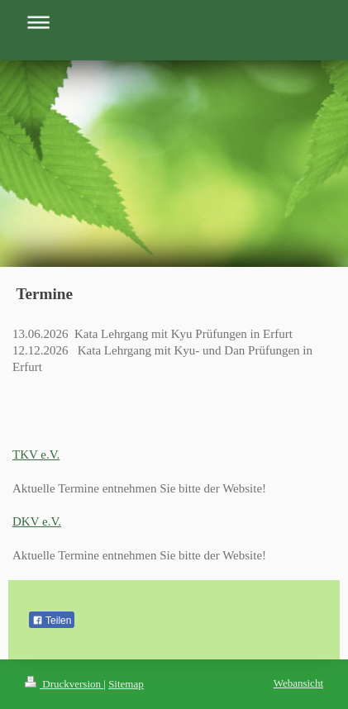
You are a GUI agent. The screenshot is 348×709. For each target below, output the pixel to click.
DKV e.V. (36, 521)
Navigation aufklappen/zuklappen (174, 22)
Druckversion (64, 684)
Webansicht (298, 683)
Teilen (51, 620)
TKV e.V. (36, 454)
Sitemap (126, 684)
